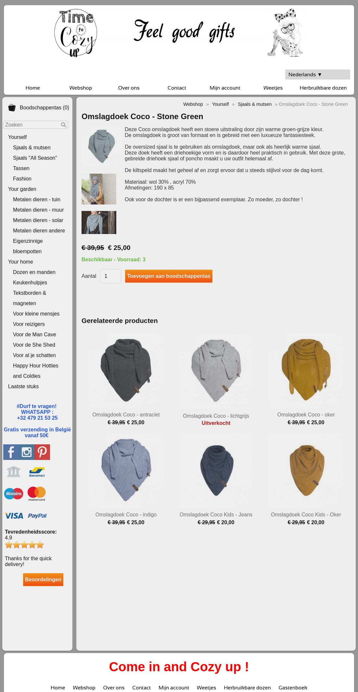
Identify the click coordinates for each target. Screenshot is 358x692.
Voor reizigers (29, 324)
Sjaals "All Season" (35, 158)
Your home (20, 262)
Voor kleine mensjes (36, 313)
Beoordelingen (43, 579)
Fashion (22, 178)
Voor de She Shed (34, 345)
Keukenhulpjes (30, 282)
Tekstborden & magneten (29, 298)
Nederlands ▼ (305, 74)
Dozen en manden (34, 272)
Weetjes (273, 88)
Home (32, 88)
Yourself (17, 137)
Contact (177, 88)
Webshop (81, 88)
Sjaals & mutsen (32, 147)
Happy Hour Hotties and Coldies (35, 371)
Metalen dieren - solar (38, 220)
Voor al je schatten (34, 355)
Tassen (21, 168)
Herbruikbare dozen (323, 88)
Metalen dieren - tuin (36, 199)
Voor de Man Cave (34, 334)
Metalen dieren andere (39, 230)
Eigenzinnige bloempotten (28, 246)
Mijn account (225, 88)
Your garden (22, 189)
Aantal (89, 276)
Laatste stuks (23, 386)
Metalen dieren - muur (38, 210)
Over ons (129, 88)
